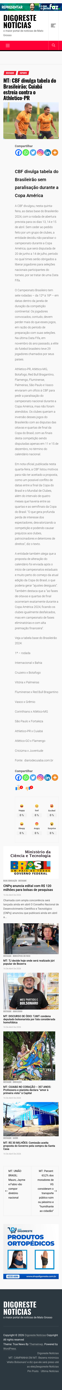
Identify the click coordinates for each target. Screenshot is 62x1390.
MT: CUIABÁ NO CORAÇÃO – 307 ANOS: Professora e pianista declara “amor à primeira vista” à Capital (27, 1090)
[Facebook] (18, 152)
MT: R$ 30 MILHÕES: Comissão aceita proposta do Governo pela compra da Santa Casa (29, 1146)
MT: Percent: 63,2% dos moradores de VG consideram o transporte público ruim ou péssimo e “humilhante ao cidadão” (46, 1191)
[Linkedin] (47, 152)
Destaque (10, 73)
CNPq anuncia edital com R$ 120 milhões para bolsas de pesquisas (28, 888)
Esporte (23, 73)
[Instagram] (40, 152)
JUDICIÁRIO (17, 1011)
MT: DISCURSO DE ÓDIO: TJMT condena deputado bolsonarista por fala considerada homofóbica (29, 1019)
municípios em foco (21, 956)
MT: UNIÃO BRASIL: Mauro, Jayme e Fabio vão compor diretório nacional (16, 1184)
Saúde (15, 1138)
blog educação (10, 881)
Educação (17, 1082)
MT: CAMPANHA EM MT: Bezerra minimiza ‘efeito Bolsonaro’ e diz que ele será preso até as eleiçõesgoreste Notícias (33, 1362)
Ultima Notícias (50, 1371)
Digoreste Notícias (19, 21)
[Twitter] (33, 152)
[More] (55, 152)
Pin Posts (33, 1371)
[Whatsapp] (25, 152)
